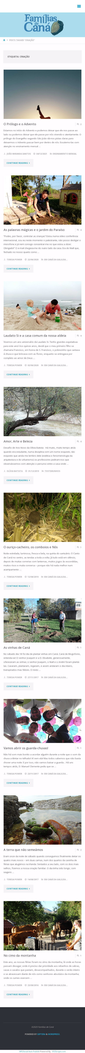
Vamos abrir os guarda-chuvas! (26, 748)
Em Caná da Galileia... (56, 259)
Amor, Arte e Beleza (18, 441)
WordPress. (54, 1034)
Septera (41, 1034)
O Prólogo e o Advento (20, 124)
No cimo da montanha (20, 955)
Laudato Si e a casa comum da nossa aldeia (35, 335)
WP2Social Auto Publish (29, 1051)
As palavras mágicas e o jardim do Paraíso (34, 230)
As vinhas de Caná (17, 647)
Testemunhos (52, 471)
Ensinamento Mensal (65, 153)
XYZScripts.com (59, 1051)
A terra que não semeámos (23, 850)
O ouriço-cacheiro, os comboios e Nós (31, 547)
